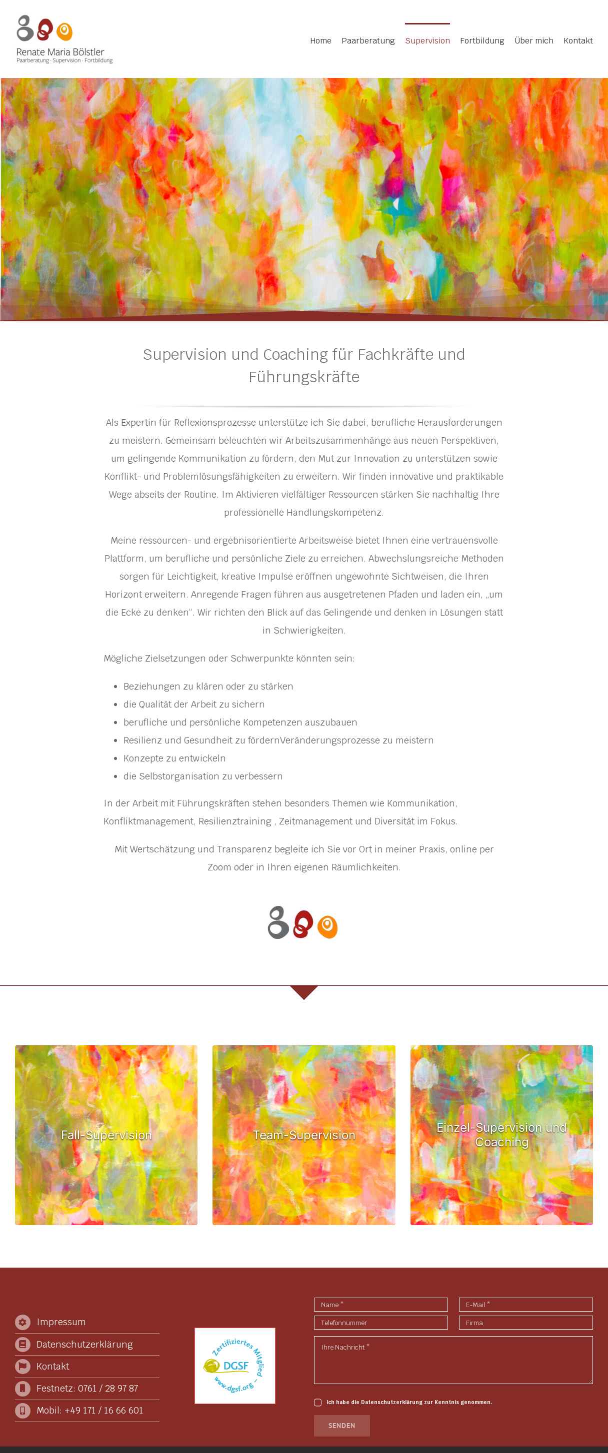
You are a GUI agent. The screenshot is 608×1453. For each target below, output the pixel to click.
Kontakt (52, 1366)
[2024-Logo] (65, 17)
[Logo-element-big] (302, 898)
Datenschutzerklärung (84, 1344)
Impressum (61, 1322)
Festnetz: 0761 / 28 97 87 (87, 1388)
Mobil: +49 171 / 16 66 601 (90, 1410)
